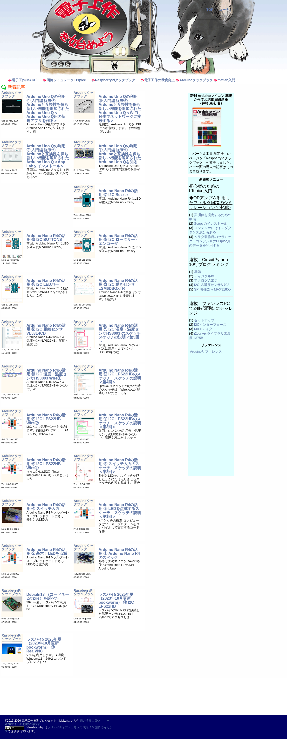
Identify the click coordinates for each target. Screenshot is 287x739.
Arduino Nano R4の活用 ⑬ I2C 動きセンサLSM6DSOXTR (118, 284)
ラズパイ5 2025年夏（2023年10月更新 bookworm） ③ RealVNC (44, 645)
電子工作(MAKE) (23, 80)
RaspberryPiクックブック (113, 80)
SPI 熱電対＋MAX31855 (212, 289)
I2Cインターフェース (210, 324)
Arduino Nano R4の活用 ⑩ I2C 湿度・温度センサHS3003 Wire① (47, 374)
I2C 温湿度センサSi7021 (212, 285)
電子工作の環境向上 (157, 80)
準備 (197, 272)
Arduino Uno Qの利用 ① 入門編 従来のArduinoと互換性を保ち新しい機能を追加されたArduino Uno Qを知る (120, 154)
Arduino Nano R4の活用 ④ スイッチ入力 (46, 507)
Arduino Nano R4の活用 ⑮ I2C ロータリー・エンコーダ (119, 240)
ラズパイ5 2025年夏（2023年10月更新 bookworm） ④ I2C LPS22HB (116, 600)
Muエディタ (203, 329)
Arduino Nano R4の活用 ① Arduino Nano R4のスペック (119, 554)
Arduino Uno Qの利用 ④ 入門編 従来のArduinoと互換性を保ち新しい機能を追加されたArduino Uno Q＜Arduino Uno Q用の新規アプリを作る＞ (48, 109)
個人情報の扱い (90, 720)
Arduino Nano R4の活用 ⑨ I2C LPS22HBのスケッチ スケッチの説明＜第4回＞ (120, 376)
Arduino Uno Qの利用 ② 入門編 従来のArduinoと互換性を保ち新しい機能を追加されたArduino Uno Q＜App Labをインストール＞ (48, 156)
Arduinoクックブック (194, 80)
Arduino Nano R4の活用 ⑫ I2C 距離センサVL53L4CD (46, 329)
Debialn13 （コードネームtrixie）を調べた (48, 596)
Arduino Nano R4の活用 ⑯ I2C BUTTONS (46, 238)
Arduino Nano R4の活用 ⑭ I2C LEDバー (46, 282)
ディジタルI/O (205, 276)
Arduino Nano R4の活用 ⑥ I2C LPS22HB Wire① (46, 464)
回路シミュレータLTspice (64, 80)
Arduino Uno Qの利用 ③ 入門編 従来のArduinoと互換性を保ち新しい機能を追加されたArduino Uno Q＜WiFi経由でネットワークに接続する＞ (120, 109)
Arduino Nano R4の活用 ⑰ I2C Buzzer (118, 193)
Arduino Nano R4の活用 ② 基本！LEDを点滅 (47, 552)
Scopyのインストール (210, 223)
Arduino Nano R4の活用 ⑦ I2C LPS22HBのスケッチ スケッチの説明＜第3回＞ (120, 421)
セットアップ (204, 320)
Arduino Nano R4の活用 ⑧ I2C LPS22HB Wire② (46, 419)
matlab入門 (224, 80)
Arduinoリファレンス (206, 351)
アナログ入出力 (206, 280)
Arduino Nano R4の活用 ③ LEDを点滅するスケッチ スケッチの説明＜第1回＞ (120, 511)
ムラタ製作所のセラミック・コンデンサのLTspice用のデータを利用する (210, 241)
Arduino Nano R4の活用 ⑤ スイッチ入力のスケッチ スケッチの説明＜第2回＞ (120, 466)
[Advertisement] (96, 696)
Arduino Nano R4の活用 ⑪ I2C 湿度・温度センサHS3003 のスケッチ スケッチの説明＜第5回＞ (121, 333)
